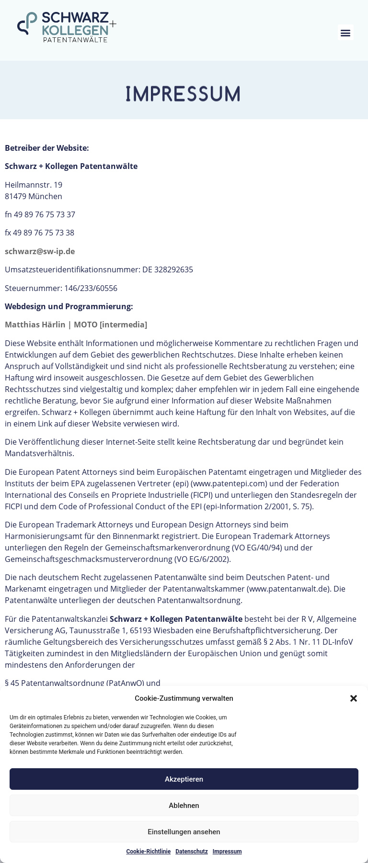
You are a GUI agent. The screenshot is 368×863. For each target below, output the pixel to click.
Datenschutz (191, 851)
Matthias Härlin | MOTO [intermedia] (76, 324)
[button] (353, 698)
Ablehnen (184, 805)
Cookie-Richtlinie (148, 851)
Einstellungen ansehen (184, 832)
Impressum (227, 851)
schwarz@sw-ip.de (40, 251)
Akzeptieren (184, 779)
